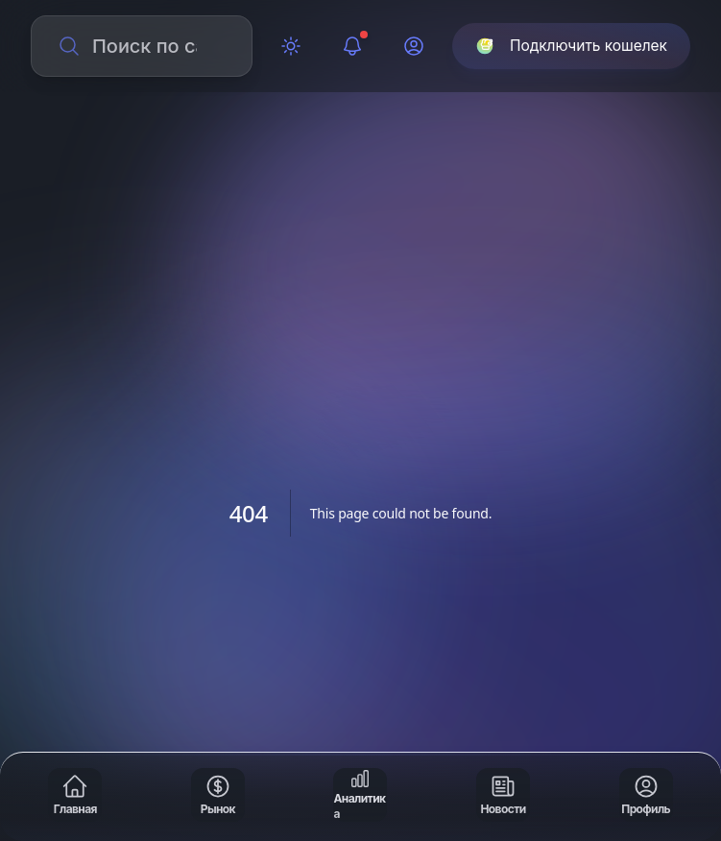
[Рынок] (218, 794)
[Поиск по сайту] (153, 46)
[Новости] (503, 794)
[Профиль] (414, 46)
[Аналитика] (360, 794)
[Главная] (75, 794)
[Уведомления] (352, 46)
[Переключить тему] (291, 46)
